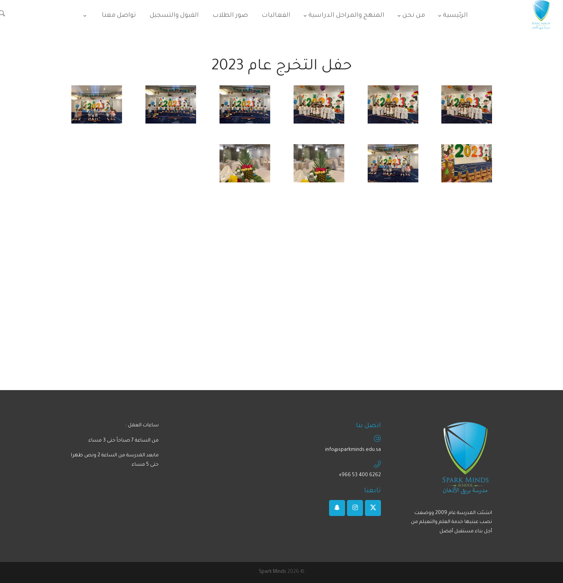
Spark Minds (272, 572)
